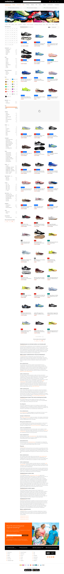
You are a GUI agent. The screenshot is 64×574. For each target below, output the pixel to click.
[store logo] (11, 2)
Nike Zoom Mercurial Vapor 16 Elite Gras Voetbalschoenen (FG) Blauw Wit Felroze (26, 80)
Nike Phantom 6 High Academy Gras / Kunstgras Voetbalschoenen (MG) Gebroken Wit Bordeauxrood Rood (39, 97)
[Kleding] (14, 4)
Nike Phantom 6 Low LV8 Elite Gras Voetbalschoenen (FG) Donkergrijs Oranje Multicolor (26, 172)
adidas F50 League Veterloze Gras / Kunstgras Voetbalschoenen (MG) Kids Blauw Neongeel (52, 154)
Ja (36, 340)
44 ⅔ (12, 40)
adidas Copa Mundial (24, 43)
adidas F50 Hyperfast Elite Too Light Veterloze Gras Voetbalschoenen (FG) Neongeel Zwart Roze (52, 243)
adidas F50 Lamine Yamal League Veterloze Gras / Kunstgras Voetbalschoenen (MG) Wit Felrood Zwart (39, 207)
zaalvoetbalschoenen (31, 442)
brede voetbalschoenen (43, 456)
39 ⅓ (5, 36)
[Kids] (36, 4)
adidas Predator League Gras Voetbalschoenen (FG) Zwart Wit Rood (52, 314)
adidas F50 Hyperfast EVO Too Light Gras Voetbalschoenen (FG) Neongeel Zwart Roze (52, 331)
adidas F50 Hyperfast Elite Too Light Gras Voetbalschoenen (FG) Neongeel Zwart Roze (52, 278)
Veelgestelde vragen (10, 560)
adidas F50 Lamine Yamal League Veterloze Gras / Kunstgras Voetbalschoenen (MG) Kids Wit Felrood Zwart (26, 243)
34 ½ (16, 30)
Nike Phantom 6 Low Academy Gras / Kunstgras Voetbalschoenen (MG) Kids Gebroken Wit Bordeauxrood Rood (39, 260)
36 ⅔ (14, 32)
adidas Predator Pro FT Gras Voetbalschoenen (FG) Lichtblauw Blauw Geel (26, 331)
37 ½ (8, 34)
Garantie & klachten (23, 552)
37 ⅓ (5, 34)
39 (16, 34)
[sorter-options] (55, 27)
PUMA (16, 24)
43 (16, 38)
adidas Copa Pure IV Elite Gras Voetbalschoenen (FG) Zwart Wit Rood (39, 296)
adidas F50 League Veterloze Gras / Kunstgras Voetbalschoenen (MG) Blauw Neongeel (39, 62)
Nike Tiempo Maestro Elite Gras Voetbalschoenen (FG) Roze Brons (26, 189)
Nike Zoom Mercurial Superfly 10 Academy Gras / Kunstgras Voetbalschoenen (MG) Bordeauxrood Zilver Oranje (39, 278)
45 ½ (5, 42)
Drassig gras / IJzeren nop (38, 24)
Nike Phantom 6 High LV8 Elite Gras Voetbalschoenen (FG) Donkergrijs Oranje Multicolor (52, 207)
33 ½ (12, 30)
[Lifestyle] (32, 4)
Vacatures (22, 560)
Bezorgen (9, 557)
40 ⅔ (14, 36)
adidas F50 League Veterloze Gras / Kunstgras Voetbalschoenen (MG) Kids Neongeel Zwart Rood (26, 296)
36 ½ (12, 32)
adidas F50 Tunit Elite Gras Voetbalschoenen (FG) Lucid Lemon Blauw (26, 97)
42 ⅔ (14, 38)
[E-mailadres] (14, 535)
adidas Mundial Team (24, 61)
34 (14, 30)
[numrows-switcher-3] (49, 27)
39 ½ (8, 36)
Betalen (9, 555)
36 (10, 32)
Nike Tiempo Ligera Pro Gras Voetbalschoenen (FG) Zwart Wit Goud (39, 172)
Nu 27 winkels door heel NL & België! (52, 548)
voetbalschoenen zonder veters (35, 475)
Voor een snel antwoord (37, 548)
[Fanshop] (27, 4)
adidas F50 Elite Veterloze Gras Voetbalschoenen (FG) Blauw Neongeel (39, 44)
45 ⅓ (16, 40)
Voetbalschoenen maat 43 (24, 517)
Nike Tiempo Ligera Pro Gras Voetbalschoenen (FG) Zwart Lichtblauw (26, 314)
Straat (47, 24)
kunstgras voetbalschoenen (26, 417)
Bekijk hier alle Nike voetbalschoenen (26, 371)
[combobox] (32, 1)
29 (10, 28)
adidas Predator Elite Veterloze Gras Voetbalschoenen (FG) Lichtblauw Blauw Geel (26, 136)
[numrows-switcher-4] (50, 27)
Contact (22, 557)
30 (12, 28)
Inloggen (49, 1)
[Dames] (40, 4)
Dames (53, 24)
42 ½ (12, 38)
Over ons (22, 555)
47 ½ (16, 42)
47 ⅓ (5, 44)
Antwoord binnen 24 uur (24, 548)
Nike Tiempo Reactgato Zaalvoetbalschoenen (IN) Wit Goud (52, 225)
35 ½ (8, 32)
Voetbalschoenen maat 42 (24, 516)
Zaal (44, 24)
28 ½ (8, 28)
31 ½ (16, 28)
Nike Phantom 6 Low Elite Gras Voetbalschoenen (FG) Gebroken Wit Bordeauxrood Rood (26, 207)
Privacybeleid (9, 537)
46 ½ (10, 42)
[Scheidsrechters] (50, 4)
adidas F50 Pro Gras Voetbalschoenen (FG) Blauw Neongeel (39, 80)
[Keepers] (44, 4)
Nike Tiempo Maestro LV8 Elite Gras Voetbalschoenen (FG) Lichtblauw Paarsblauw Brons (52, 296)
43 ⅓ (5, 40)
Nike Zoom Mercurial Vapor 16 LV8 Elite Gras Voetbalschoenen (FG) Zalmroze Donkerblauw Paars (52, 62)
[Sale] (23, 4)
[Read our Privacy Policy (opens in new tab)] (12, 537)
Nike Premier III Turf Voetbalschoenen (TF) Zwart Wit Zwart (39, 154)
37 (16, 32)
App (34, 552)
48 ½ (10, 44)
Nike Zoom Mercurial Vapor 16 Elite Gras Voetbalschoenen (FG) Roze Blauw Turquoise (39, 189)
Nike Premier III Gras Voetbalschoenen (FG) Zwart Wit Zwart (26, 278)
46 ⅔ (12, 42)
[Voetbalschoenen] (8, 4)
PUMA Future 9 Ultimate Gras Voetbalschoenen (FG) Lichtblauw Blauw (26, 260)
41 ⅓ (5, 38)
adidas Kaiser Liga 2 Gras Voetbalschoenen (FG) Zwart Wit (52, 136)
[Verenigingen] (57, 4)
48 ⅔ (12, 44)
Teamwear (35, 560)
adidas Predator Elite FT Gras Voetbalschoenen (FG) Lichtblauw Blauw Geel (39, 136)
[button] (58, 1)
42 (10, 38)
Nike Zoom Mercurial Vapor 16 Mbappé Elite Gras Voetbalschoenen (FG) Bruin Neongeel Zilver (26, 154)
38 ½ (12, 34)
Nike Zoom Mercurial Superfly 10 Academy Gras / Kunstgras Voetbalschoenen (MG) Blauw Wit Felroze (52, 172)
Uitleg (9, 100)
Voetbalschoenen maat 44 (24, 519)
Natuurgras (20, 24)
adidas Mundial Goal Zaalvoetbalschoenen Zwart (39, 242)
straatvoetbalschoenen (32, 436)
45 (14, 40)
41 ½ (8, 38)
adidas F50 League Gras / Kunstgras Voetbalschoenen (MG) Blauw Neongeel (39, 314)
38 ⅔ (14, 34)
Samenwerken (36, 557)
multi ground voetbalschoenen (35, 425)
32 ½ (8, 30)
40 (10, 36)
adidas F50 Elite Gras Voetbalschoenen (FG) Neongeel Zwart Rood (51, 260)
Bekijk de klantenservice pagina (12, 548)
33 (10, 30)
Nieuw (6, 24)
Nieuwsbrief (35, 555)
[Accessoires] (19, 4)
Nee (42, 340)
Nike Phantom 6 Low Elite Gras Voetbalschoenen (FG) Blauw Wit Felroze (52, 189)
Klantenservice (10, 552)
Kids (49, 24)
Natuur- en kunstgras (30, 24)
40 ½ (12, 36)
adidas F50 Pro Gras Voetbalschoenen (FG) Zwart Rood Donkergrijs (26, 225)
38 (10, 34)
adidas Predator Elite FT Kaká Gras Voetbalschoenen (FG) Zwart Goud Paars (52, 44)
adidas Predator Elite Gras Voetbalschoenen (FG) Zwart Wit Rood (39, 331)
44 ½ (10, 40)
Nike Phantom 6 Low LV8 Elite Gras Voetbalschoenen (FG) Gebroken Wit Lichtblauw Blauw (52, 80)
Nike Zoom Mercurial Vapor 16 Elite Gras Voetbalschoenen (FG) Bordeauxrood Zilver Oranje (52, 97)
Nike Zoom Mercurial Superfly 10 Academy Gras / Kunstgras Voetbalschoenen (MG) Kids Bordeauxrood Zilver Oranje (39, 225)
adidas (13, 24)
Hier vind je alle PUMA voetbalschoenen (38, 395)
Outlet (56, 24)
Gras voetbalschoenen (23, 412)
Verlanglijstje (52, 1)
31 (14, 28)
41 (16, 36)
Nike (9, 24)
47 (14, 42)
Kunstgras (24, 24)
